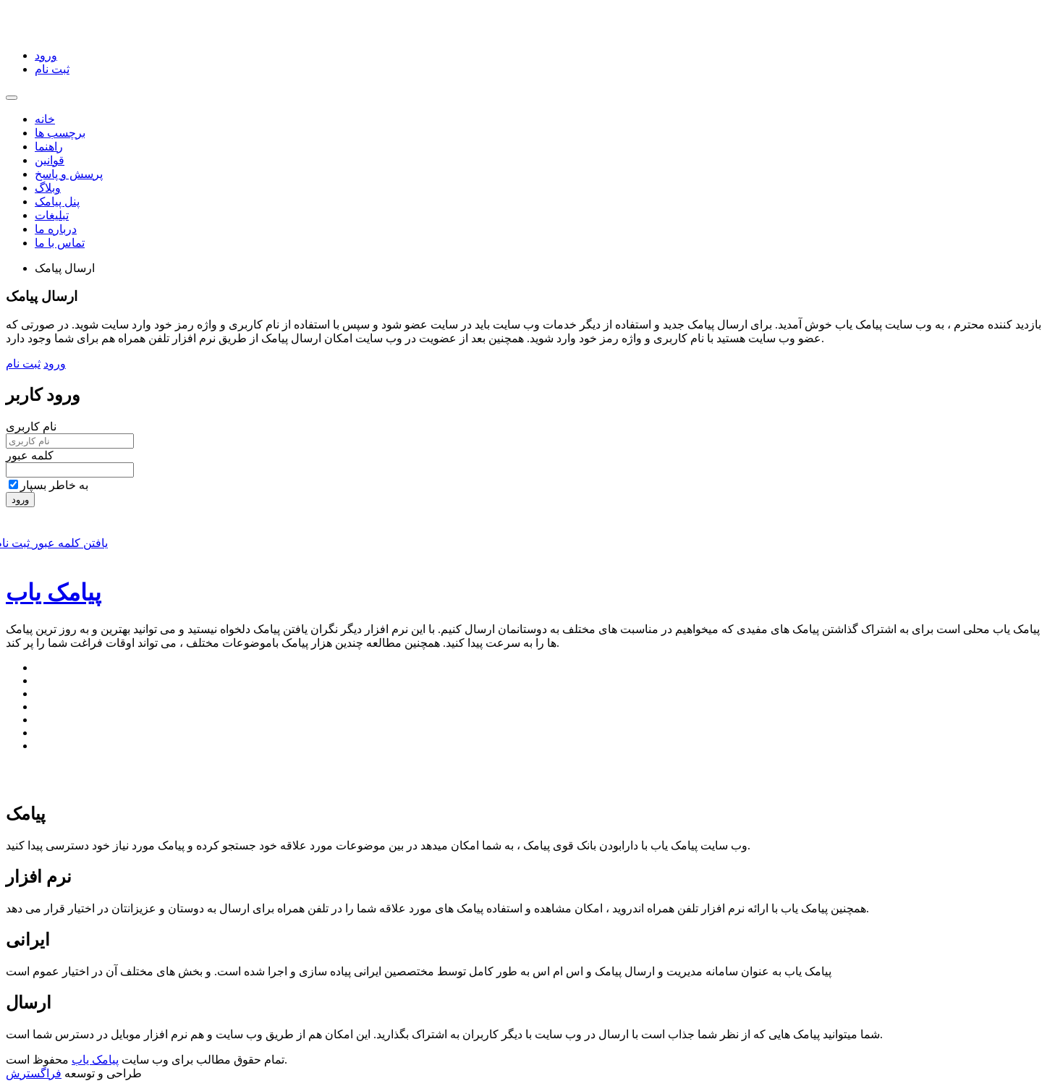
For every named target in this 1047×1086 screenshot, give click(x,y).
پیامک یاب (53, 593)
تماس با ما (60, 243)
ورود (46, 55)
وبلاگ (48, 188)
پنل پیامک (57, 201)
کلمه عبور (30, 455)
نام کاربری (31, 426)
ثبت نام (52, 69)
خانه (45, 119)
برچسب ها (60, 133)
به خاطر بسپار (48, 485)
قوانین (49, 160)
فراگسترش (34, 1073)
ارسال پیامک (65, 268)
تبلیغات (52, 215)
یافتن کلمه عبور (69, 543)
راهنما (49, 146)
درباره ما (56, 229)
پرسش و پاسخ (69, 174)
